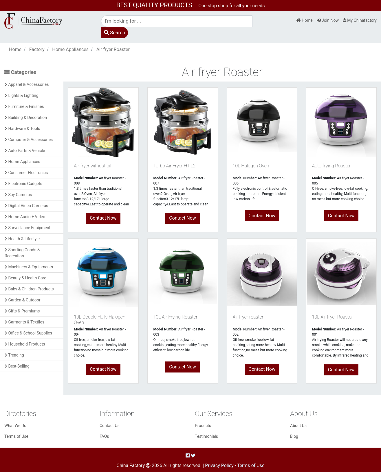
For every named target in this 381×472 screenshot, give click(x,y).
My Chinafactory (360, 20)
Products (203, 425)
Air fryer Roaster (113, 49)
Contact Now (103, 218)
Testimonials (206, 436)
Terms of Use (16, 436)
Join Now (328, 20)
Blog (294, 436)
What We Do (15, 425)
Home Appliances (70, 49)
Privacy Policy (219, 465)
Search (114, 32)
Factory (37, 49)
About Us (298, 425)
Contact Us (110, 425)
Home (304, 20)
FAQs (104, 436)
